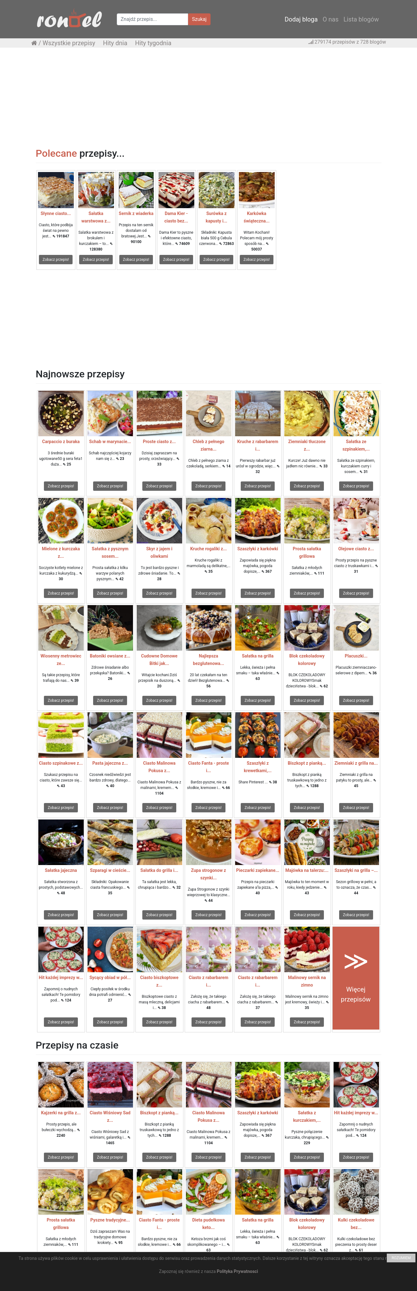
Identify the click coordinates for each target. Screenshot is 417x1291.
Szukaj (199, 19)
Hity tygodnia (153, 43)
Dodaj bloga (301, 19)
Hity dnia (115, 43)
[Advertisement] (209, 97)
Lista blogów (361, 19)
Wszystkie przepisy (69, 43)
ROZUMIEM (401, 1258)
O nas (331, 19)
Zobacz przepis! (56, 259)
